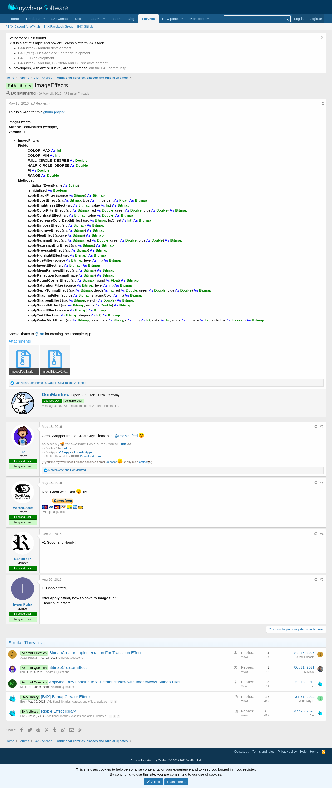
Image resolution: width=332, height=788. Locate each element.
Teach (115, 19)
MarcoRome (22, 508)
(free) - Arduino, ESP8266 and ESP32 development (63, 63)
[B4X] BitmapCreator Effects (66, 697)
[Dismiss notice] (322, 37)
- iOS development (36, 58)
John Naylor (306, 701)
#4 (322, 534)
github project (53, 112)
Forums (148, 19)
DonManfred (23, 93)
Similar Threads (78, 93)
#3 (322, 483)
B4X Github (85, 26)
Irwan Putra (22, 604)
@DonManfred (126, 436)
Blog (131, 19)
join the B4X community (106, 68)
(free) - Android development (44, 48)
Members (196, 19)
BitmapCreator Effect (68, 667)
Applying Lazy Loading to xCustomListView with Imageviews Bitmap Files (114, 682)
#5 (322, 579)
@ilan (39, 334)
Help (303, 751)
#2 (322, 426)
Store (79, 19)
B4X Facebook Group (58, 26)
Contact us (241, 751)
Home (14, 19)
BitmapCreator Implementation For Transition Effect (95, 653)
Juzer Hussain (29, 657)
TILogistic (308, 671)
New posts (170, 19)
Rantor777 (22, 559)
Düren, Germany (107, 395)
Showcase (59, 19)
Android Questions (71, 657)
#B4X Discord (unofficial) (23, 26)
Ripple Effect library (58, 711)
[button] (35, 18)
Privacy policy (287, 751)
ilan (23, 452)
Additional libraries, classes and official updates (77, 701)
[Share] (322, 104)
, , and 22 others (50, 382)
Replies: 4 (40, 103)
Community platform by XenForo (166, 760)
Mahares (26, 687)
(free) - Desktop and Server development (54, 53)
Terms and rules (263, 751)
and (67, 470)
